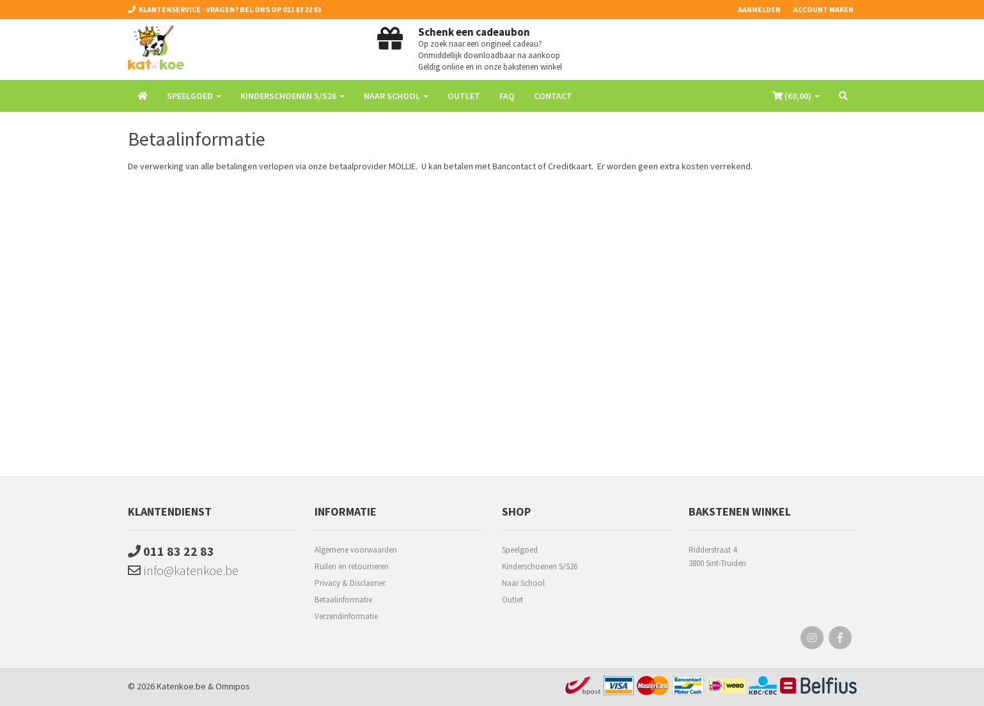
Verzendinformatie (346, 616)
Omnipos (232, 686)
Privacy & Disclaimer (350, 583)
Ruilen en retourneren (352, 566)
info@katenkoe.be (183, 570)
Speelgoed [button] (194, 96)
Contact (553, 96)
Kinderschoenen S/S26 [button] (292, 96)
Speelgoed (520, 549)
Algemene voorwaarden (356, 549)
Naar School (523, 583)
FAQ (507, 96)
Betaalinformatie (343, 599)
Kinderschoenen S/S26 (539, 566)
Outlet (464, 96)
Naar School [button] (396, 96)
